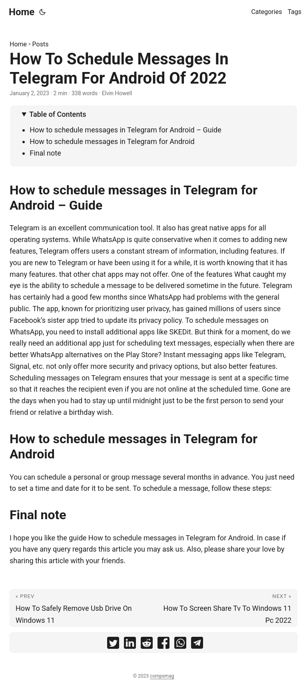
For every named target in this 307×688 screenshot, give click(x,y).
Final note (45, 153)
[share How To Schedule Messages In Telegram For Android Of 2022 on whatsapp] (180, 644)
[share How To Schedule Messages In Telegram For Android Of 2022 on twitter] (113, 644)
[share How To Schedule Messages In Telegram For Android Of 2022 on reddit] (147, 644)
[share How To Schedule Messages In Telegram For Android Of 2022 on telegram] (197, 644)
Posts (40, 44)
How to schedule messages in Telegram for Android (112, 141)
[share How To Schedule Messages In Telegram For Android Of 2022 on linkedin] (130, 644)
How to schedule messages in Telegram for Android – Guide (125, 130)
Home (21, 12)
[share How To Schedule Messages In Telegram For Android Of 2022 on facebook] (163, 644)
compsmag (162, 676)
